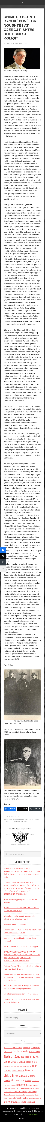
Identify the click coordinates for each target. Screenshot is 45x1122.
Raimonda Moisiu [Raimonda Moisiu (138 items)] (9, 1095)
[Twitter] (22, 809)
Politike (17, 817)
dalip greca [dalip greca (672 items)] (11, 1061)
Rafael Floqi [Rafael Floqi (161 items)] (32, 1092)
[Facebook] (10, 809)
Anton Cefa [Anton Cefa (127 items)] (26, 1048)
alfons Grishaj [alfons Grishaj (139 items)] (18, 1048)
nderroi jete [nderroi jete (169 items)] (19, 1088)
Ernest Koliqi (9, 821)
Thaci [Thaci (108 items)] (18, 1102)
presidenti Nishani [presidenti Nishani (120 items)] (9, 1092)
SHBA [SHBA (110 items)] (10, 1098)
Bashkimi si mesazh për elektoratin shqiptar (21, 946)
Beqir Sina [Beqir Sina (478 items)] (32, 1056)
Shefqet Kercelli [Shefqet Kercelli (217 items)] (20, 1098)
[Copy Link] (35, 809)
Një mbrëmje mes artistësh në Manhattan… (21, 994)
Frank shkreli (21, 821)
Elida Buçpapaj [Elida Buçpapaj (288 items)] (26, 1062)
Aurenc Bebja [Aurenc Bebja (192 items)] (34, 1052)
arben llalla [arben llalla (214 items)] (35, 1048)
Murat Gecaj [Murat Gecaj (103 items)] (11, 1088)
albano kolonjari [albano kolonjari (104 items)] (8, 1048)
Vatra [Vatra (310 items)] (23, 1102)
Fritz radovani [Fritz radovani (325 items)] (20, 1076)
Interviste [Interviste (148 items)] (28, 1081)
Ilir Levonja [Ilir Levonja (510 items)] (17, 1080)
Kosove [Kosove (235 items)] (29, 1085)
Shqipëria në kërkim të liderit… (16, 924)
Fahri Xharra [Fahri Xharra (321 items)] (18, 1070)
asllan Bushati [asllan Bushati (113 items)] (8, 1052)
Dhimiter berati (34, 819)
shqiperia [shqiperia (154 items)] (30, 1098)
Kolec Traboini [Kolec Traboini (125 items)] (11, 1085)
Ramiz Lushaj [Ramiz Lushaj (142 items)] (20, 1095)
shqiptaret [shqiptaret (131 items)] (37, 1098)
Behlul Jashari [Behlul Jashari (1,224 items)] (15, 1056)
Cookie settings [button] (32, 1114)
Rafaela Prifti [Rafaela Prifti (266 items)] (21, 1091)
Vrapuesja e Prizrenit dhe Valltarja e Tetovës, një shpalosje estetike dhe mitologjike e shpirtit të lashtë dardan (22, 977)
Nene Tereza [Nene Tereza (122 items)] (35, 1088)
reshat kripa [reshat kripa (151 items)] (30, 1095)
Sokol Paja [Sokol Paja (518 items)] (10, 1101)
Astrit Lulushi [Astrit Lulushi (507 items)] (20, 1051)
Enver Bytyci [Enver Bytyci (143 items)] (13, 1066)
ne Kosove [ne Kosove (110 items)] (27, 1088)
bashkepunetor (20, 819)
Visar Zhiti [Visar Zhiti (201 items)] (31, 1102)
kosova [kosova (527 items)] (20, 1084)
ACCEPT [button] (22, 1118)
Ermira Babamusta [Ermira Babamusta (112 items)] (23, 1066)
